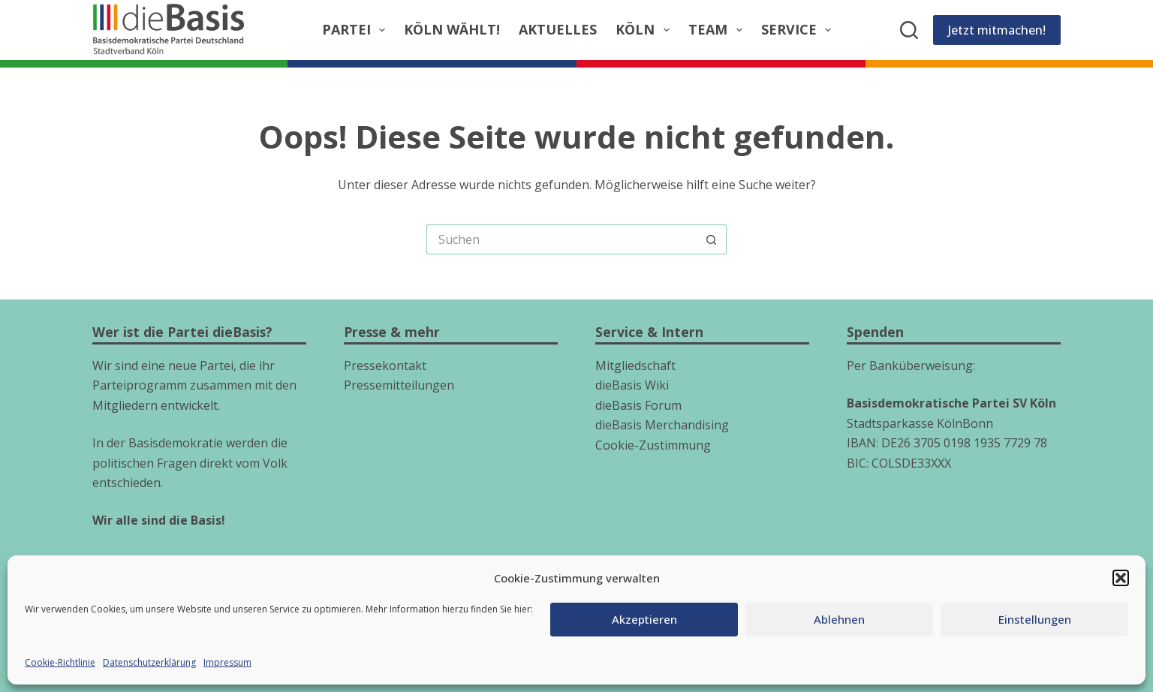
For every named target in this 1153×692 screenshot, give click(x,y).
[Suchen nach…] (561, 239)
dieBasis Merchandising (662, 425)
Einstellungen (1034, 619)
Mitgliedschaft (635, 365)
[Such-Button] (712, 239)
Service (799, 29)
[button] (1120, 577)
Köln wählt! (452, 29)
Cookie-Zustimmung (653, 445)
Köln (646, 29)
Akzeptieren (644, 619)
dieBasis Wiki (632, 385)
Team (718, 29)
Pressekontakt (385, 365)
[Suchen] (909, 30)
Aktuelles (558, 29)
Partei (357, 29)
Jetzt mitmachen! (997, 30)
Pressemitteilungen (399, 385)
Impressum (227, 662)
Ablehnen (839, 619)
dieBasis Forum (638, 405)
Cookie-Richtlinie (60, 662)
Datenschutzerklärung (149, 662)
